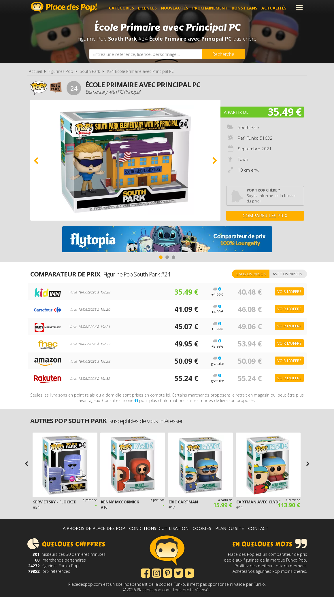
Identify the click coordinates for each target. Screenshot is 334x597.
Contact (258, 528)
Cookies (202, 528)
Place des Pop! (64, 7)
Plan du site (229, 528)
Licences (148, 7)
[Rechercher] (223, 54)
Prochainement (211, 7)
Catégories (122, 7)
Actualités (275, 7)
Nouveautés (175, 7)
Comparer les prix (265, 216)
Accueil (35, 71)
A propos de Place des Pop (94, 528)
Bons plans (245, 7)
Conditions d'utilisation (158, 528)
